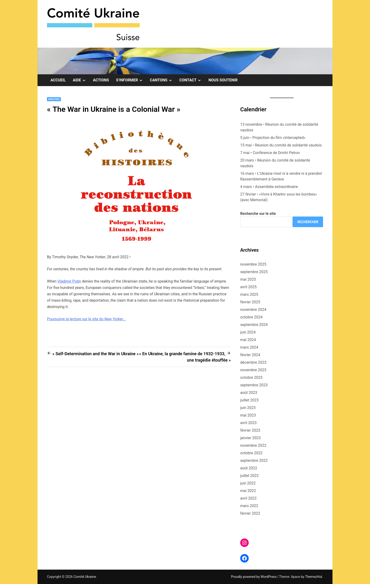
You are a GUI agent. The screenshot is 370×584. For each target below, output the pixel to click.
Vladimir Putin (69, 281)
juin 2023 (248, 407)
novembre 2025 (253, 264)
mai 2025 (248, 279)
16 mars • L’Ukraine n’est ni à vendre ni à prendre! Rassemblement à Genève (281, 176)
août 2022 (248, 468)
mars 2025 (249, 294)
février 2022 (250, 513)
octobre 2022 (251, 453)
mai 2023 (248, 415)
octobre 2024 (251, 317)
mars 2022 (249, 506)
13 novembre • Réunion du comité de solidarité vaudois (279, 127)
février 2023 (250, 430)
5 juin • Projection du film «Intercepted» (272, 137)
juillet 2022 (249, 475)
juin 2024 (248, 332)
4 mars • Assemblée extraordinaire (269, 186)
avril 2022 (248, 498)
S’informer (131, 80)
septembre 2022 (254, 460)
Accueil (58, 80)
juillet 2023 (249, 400)
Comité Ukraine (85, 577)
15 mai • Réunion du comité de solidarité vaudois (281, 145)
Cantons (163, 80)
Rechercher (307, 222)
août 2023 (248, 392)
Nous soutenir (222, 80)
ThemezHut (313, 577)
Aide (81, 80)
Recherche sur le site (258, 213)
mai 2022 (248, 490)
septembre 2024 (254, 324)
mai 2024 (248, 340)
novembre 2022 (253, 445)
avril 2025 (248, 287)
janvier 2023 (250, 438)
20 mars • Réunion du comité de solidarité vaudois (275, 163)
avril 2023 (248, 423)
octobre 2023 (251, 377)
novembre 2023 (253, 370)
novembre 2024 (253, 309)
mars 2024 (249, 347)
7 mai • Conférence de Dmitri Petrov (270, 152)
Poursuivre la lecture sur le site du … (86, 319)
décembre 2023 (253, 362)
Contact (192, 80)
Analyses (54, 99)
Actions (101, 80)
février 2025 (250, 302)
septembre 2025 (254, 272)
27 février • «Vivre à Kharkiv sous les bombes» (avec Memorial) (278, 197)
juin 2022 (248, 483)
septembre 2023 (254, 385)
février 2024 (250, 355)
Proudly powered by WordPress (254, 577)
